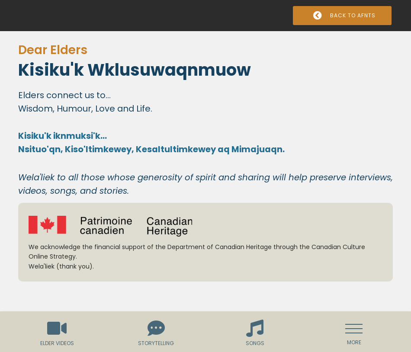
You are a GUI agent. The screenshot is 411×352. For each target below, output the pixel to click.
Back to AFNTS (342, 15)
